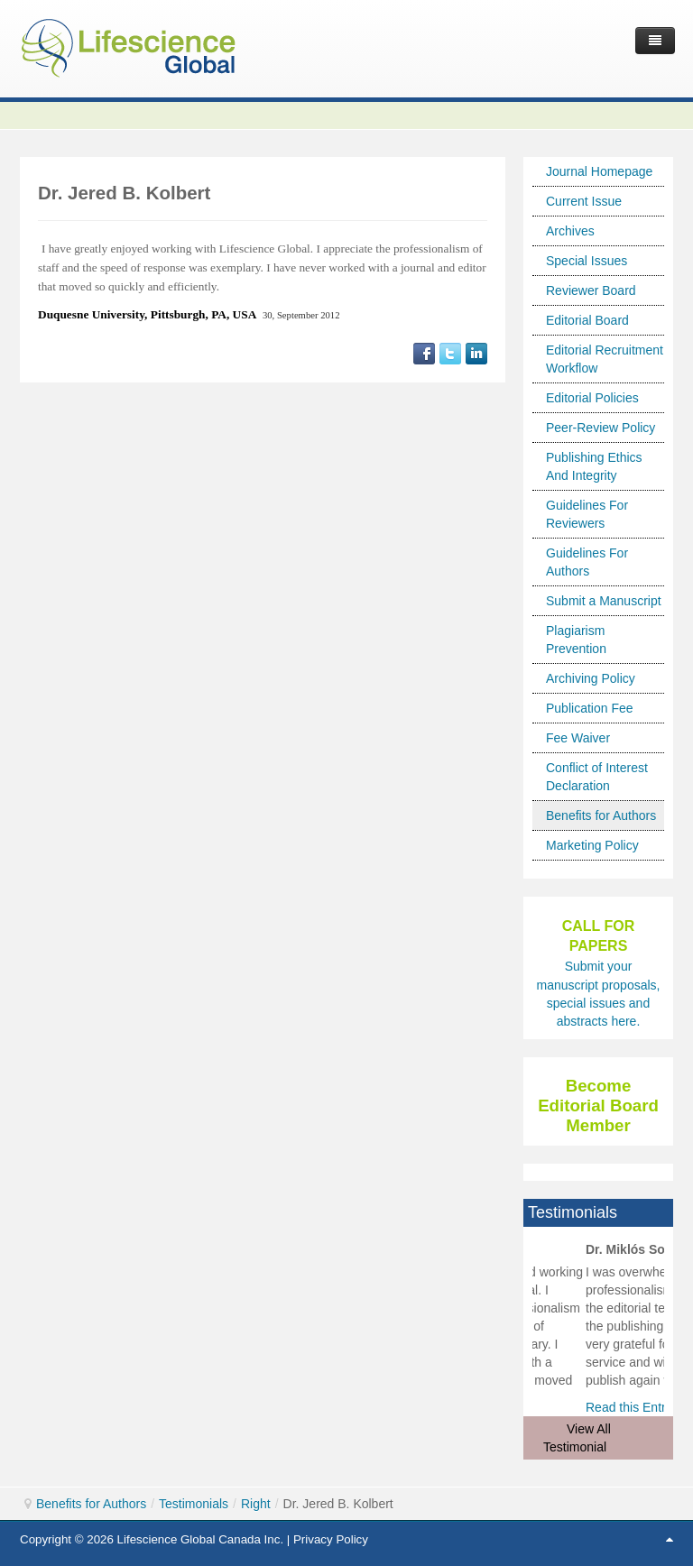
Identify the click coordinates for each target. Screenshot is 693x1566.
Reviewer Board (591, 290)
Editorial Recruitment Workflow (604, 359)
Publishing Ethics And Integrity (594, 466)
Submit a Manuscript (603, 601)
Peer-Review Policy (600, 427)
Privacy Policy (330, 1539)
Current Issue (584, 201)
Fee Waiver (578, 738)
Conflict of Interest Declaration (597, 776)
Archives (570, 231)
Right (256, 1504)
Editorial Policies (592, 398)
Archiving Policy (590, 678)
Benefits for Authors (601, 815)
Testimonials (193, 1504)
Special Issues (586, 260)
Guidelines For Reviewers (587, 514)
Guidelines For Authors (587, 562)
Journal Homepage (599, 171)
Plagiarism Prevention (576, 639)
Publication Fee (589, 708)
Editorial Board (587, 320)
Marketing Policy (592, 845)
